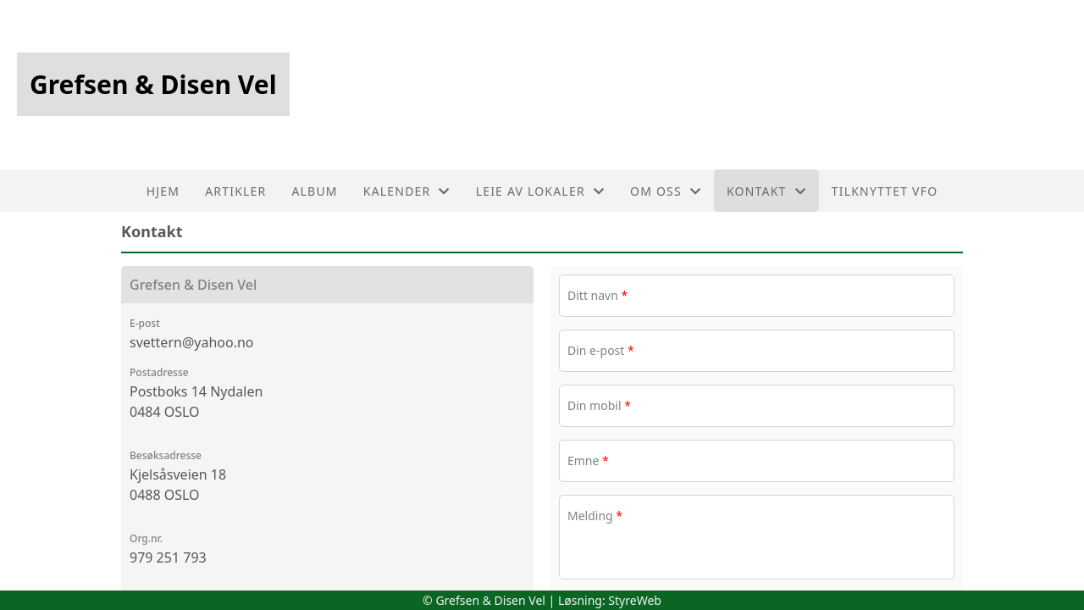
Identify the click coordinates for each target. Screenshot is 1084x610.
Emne (588, 460)
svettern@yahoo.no (192, 342)
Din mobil (599, 405)
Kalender (407, 191)
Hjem (163, 191)
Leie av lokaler (540, 191)
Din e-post (600, 350)
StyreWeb (634, 600)
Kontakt (766, 191)
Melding (594, 515)
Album (314, 191)
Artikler (235, 191)
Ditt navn (597, 295)
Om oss (665, 191)
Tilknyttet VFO (885, 191)
